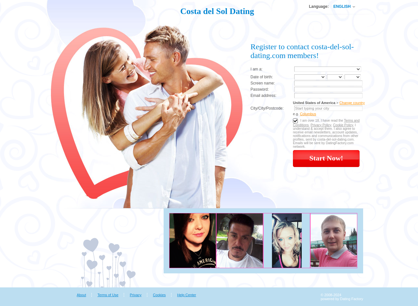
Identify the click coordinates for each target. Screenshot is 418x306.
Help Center (186, 295)
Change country (352, 103)
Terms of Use (107, 295)
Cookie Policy (343, 125)
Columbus (308, 114)
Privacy (135, 295)
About (81, 295)
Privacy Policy (321, 125)
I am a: (256, 69)
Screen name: (262, 83)
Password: (259, 89)
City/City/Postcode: (266, 108)
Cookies (159, 295)
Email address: (263, 95)
